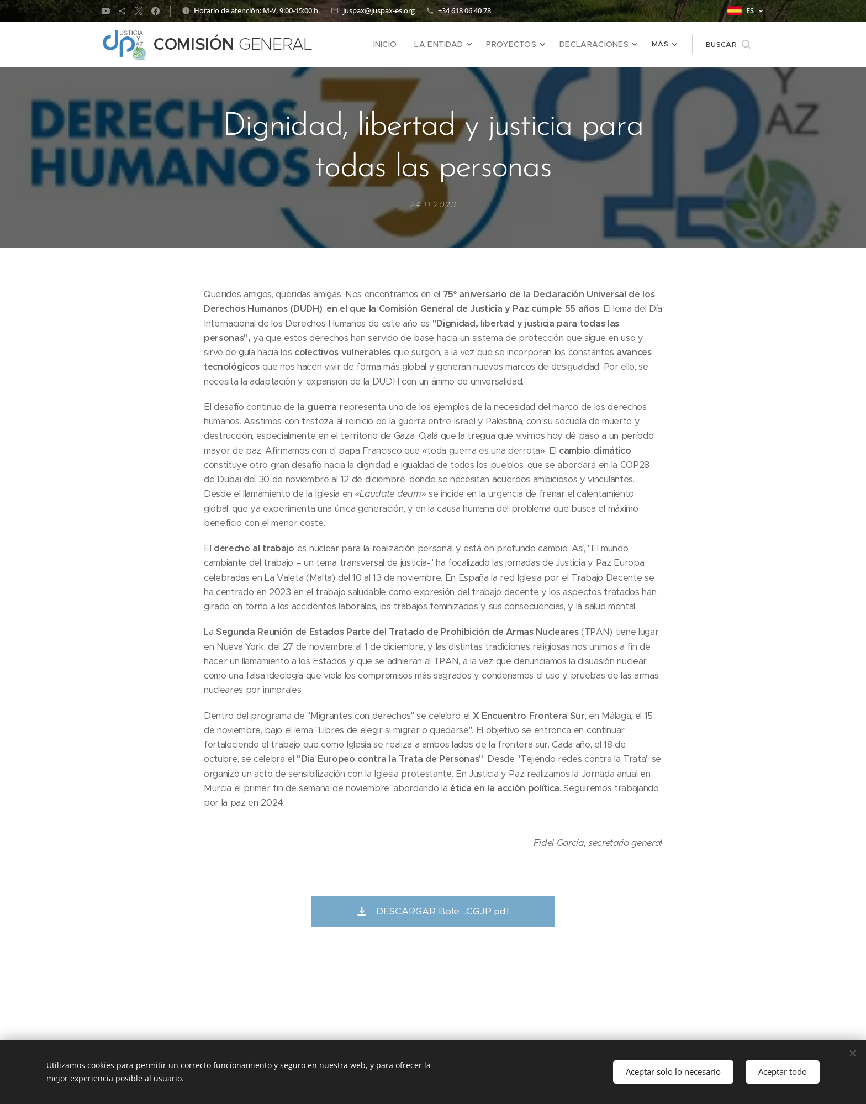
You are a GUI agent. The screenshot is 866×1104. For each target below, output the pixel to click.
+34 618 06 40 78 (464, 10)
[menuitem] (351, 45)
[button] (728, 45)
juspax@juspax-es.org (379, 10)
